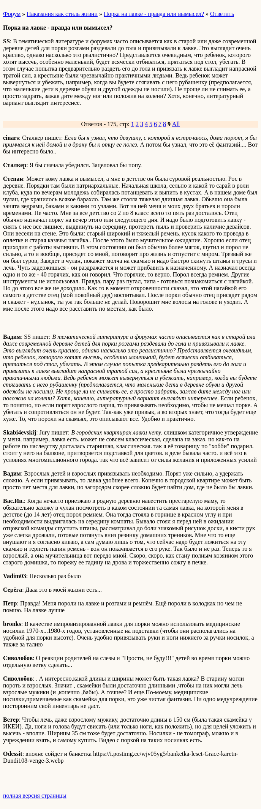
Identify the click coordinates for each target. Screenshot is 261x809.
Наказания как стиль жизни (62, 14)
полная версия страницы (34, 795)
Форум (12, 14)
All (176, 124)
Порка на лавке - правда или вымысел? (154, 14)
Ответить (222, 14)
